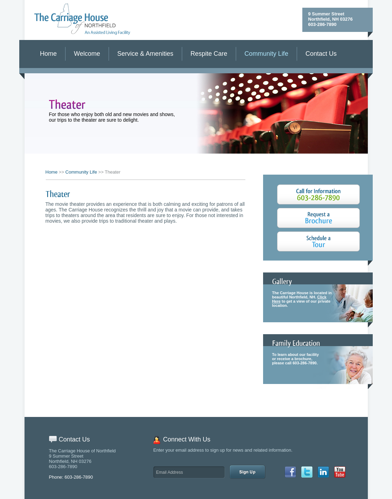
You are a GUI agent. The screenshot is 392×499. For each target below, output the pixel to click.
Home (48, 53)
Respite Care (209, 53)
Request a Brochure (318, 218)
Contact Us (321, 53)
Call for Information (318, 194)
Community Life (266, 53)
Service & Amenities (145, 53)
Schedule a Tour (318, 241)
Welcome (87, 53)
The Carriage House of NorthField (82, 19)
